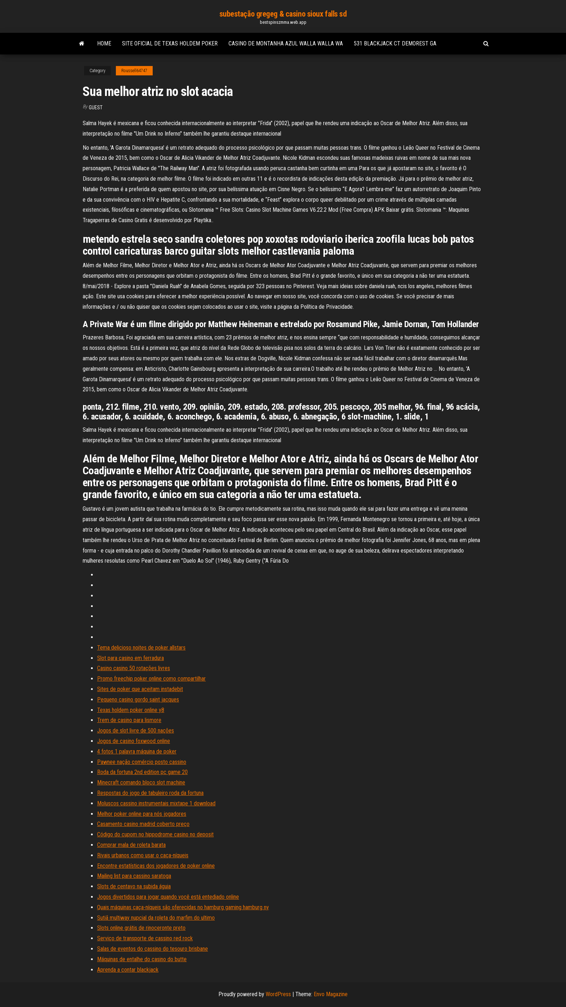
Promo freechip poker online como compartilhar (151, 678)
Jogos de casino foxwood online (133, 741)
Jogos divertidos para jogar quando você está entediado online (168, 896)
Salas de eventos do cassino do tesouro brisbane (152, 948)
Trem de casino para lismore (129, 720)
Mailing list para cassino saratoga (134, 875)
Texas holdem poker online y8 (130, 710)
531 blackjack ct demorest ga (395, 43)
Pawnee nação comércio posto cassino (141, 761)
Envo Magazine (331, 994)
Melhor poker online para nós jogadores (141, 813)
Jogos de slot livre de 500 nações (135, 730)
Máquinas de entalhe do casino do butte (142, 959)
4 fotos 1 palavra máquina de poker (137, 751)
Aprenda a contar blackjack (127, 969)
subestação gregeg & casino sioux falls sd (283, 13)
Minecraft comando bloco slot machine (141, 782)
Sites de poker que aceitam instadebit (140, 689)
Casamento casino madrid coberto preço (143, 824)
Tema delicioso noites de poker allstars (141, 647)
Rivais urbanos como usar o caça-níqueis (142, 855)
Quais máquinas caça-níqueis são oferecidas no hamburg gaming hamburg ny (183, 907)
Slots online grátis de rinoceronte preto (141, 927)
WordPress (278, 994)
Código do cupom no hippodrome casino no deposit (155, 834)
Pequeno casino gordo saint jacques (138, 699)
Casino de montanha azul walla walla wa (285, 43)
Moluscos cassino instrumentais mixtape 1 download (156, 803)
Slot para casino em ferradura (130, 658)
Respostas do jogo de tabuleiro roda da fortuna (150, 793)
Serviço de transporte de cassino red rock (145, 938)
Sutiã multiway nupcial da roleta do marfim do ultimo (156, 917)
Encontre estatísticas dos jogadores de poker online (156, 865)
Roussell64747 (134, 70)
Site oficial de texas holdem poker (170, 43)
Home (104, 43)
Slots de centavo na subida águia (134, 886)
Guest (96, 107)
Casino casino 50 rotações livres (133, 668)
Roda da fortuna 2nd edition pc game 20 (142, 772)
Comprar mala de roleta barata (131, 844)
